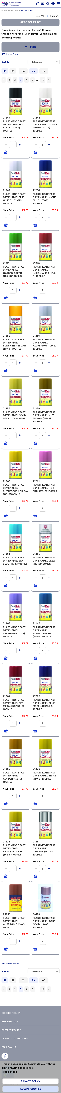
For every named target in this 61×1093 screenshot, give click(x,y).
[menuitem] (30, 1013)
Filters (32, 46)
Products (13, 10)
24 (33, 70)
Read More (9, 1071)
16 (43, 79)
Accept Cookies (30, 1088)
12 (23, 70)
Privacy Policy (30, 1081)
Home (4, 10)
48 (43, 70)
